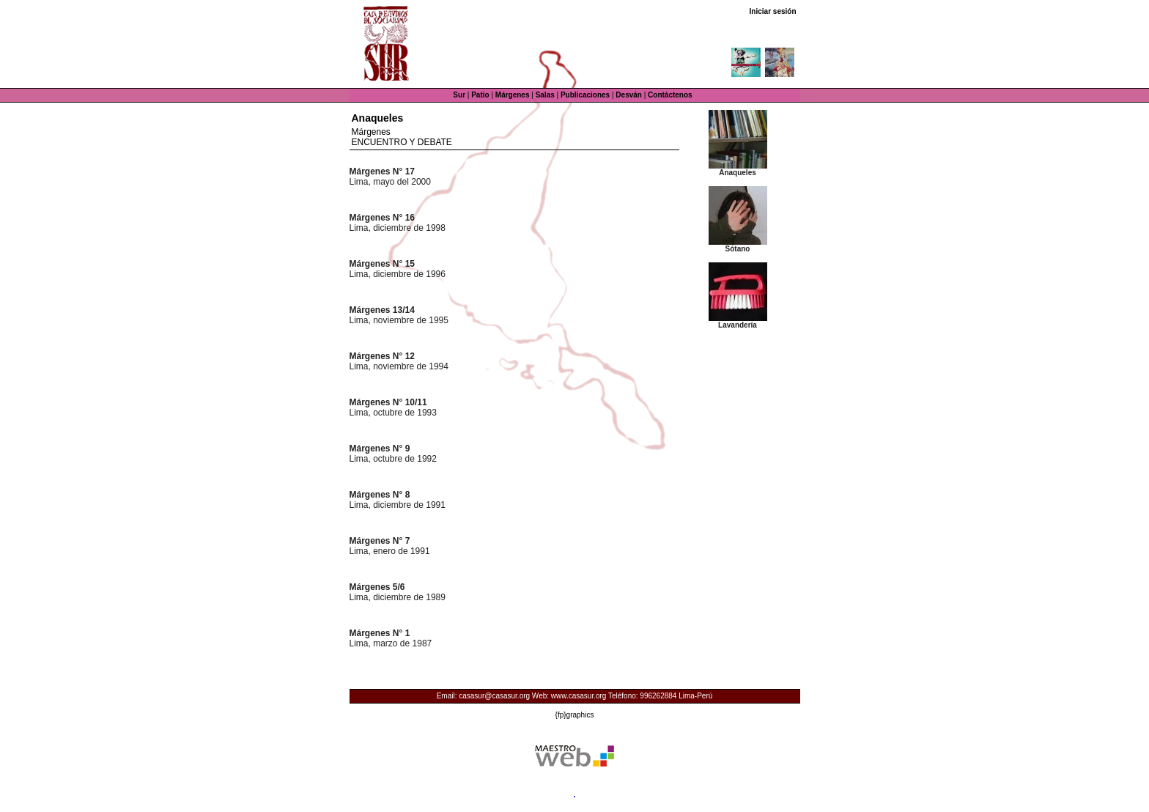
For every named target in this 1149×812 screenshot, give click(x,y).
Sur (459, 95)
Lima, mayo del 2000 (390, 182)
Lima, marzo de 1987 (391, 643)
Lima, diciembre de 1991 (398, 505)
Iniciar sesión (773, 11)
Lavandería (737, 325)
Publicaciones (585, 95)
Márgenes (512, 95)
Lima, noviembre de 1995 (399, 320)
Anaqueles (737, 173)
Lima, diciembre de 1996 (398, 274)
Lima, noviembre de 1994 (399, 366)
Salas (545, 95)
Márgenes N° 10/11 (388, 402)
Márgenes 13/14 (382, 310)
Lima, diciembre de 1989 (398, 597)
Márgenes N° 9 (380, 448)
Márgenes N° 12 (382, 356)
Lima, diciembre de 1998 (398, 228)
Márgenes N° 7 (380, 541)
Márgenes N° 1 (380, 633)
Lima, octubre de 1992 (393, 459)
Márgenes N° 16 (382, 218)
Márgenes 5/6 (377, 587)
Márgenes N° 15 (382, 264)
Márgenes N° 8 (380, 495)
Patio (480, 95)
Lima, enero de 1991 (390, 551)
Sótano (737, 249)
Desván (629, 95)
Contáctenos (670, 95)
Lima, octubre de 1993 (393, 412)
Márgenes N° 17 (382, 171)
